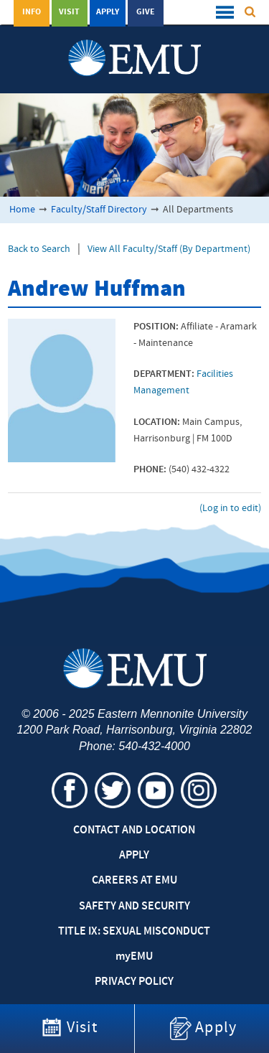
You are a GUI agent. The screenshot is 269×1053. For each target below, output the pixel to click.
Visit (69, 12)
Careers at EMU (134, 880)
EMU (134, 957)
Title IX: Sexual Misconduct (134, 931)
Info (31, 12)
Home (22, 210)
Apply (107, 12)
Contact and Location (134, 830)
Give (145, 12)
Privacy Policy (134, 982)
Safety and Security (134, 906)
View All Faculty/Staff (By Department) (169, 249)
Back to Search (39, 249)
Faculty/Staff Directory (99, 210)
